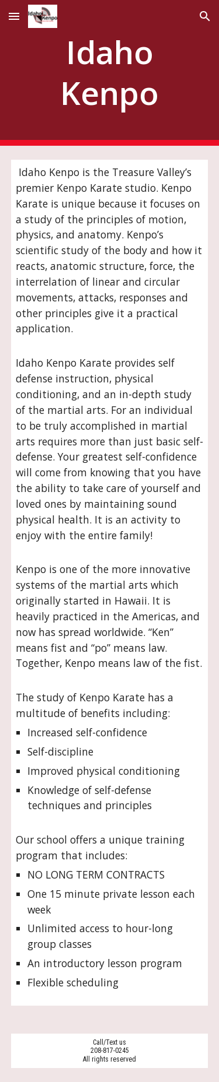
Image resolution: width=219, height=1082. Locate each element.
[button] (14, 16)
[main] (109, 73)
